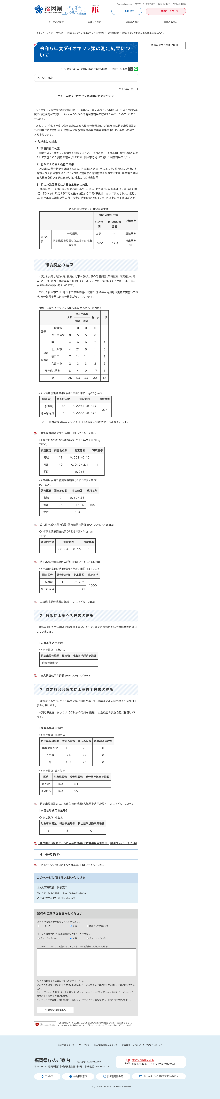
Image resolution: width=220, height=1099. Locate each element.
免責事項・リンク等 (130, 1045)
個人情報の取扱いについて (105, 1045)
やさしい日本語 (179, 4)
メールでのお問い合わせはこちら (56, 897)
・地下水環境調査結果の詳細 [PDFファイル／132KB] (69, 561)
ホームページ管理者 (92, 999)
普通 (74, 926)
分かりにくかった (97, 938)
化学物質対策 (113, 33)
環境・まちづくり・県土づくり (80, 33)
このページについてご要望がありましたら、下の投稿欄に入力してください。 (74, 946)
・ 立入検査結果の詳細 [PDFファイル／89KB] (64, 675)
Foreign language (124, 4)
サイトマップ (84, 1045)
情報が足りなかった (99, 926)
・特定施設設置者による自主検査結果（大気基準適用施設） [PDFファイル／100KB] (86, 803)
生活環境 (100, 33)
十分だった (45, 926)
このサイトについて (66, 1045)
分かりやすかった (48, 938)
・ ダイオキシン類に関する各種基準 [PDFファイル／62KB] (71, 865)
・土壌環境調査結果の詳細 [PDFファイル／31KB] (67, 601)
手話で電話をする (143, 1060)
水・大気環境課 (45, 887)
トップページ (43, 33)
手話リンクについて (151, 1064)
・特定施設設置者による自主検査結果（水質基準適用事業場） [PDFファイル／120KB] (87, 843)
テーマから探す (58, 33)
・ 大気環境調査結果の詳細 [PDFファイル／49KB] (67, 433)
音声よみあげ (164, 4)
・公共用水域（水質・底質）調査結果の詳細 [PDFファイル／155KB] (76, 524)
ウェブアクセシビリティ (152, 1045)
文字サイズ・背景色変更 (145, 4)
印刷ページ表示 (119, 69)
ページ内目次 (45, 77)
